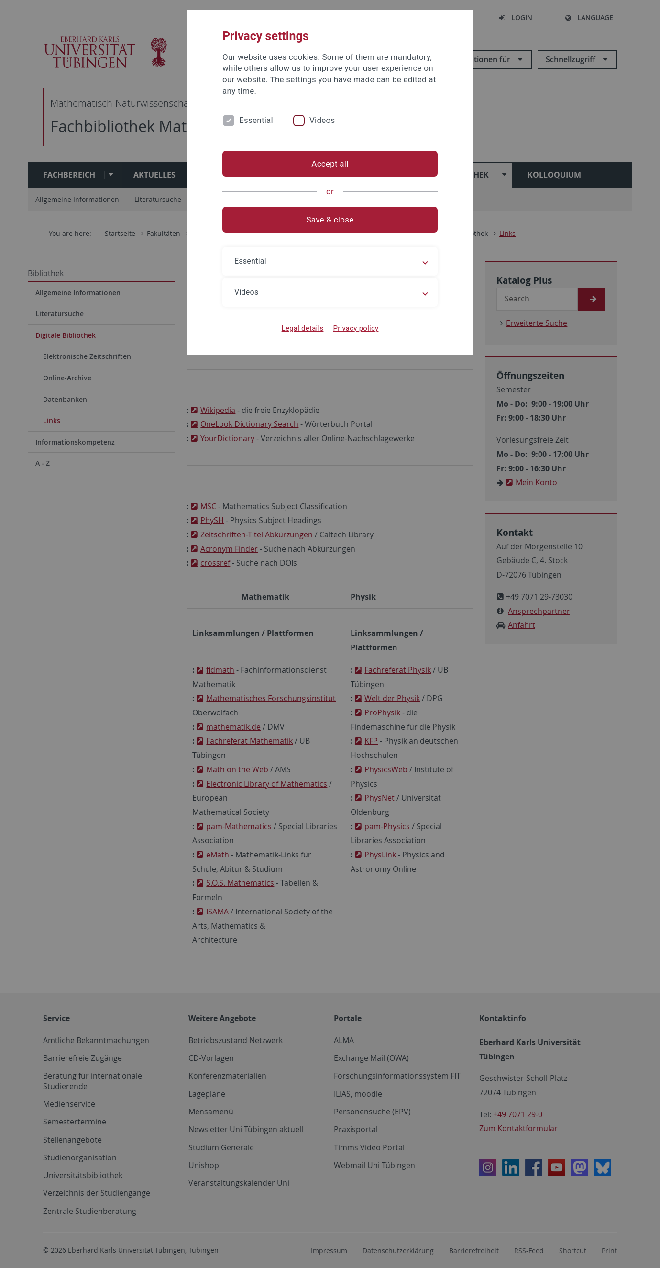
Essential (256, 120)
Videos (322, 120)
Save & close (330, 219)
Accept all (329, 163)
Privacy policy (355, 328)
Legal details (303, 328)
